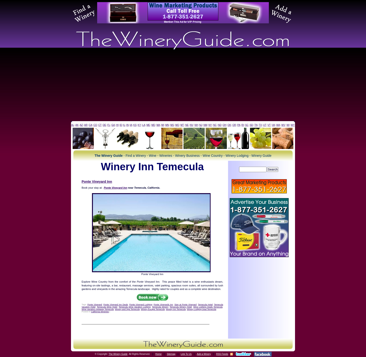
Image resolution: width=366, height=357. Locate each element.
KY (139, 125)
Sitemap (171, 354)
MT (182, 125)
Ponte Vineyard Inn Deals (116, 304)
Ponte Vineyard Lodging (140, 304)
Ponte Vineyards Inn (163, 304)
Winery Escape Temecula (153, 309)
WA (278, 125)
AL (72, 125)
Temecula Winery (160, 307)
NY (210, 125)
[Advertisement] (183, 86)
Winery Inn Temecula (176, 309)
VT (269, 125)
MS (172, 125)
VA (273, 125)
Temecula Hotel (205, 304)
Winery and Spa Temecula (127, 309)
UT (264, 125)
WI (288, 125)
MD (153, 125)
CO (95, 125)
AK (77, 125)
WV (283, 125)
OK (229, 125)
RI (242, 125)
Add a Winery (204, 354)
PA (238, 125)
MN (167, 125)
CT (99, 125)
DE (104, 125)
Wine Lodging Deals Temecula (207, 307)
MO (177, 125)
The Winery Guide (118, 354)
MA (158, 125)
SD (251, 125)
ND (219, 125)
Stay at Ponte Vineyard (186, 304)
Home (158, 354)
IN (127, 125)
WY (293, 125)
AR (85, 125)
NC (214, 125)
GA (113, 125)
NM (205, 125)
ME (148, 125)
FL (109, 125)
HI (117, 125)
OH (224, 125)
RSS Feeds (222, 354)
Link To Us (186, 354)
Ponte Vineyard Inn (97, 181)
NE (187, 125)
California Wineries (100, 311)
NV (191, 125)
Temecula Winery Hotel (181, 307)
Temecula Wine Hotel (107, 307)
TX (260, 125)
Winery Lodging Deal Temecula (201, 309)
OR (234, 125)
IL (124, 125)
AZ (81, 125)
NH (196, 125)
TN (256, 125)
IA (131, 125)
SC (247, 125)
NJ (200, 125)
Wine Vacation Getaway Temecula (98, 309)
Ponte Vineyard (94, 304)
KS (135, 125)
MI (162, 125)
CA (90, 125)
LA (143, 125)
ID (121, 125)
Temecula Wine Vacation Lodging (135, 307)
